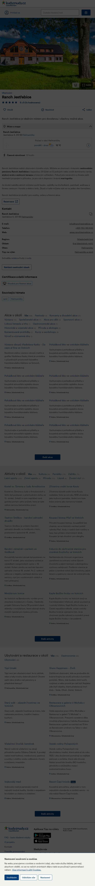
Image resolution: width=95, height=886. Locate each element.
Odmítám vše (28, 877)
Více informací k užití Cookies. (26, 870)
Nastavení (45, 877)
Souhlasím (12, 877)
